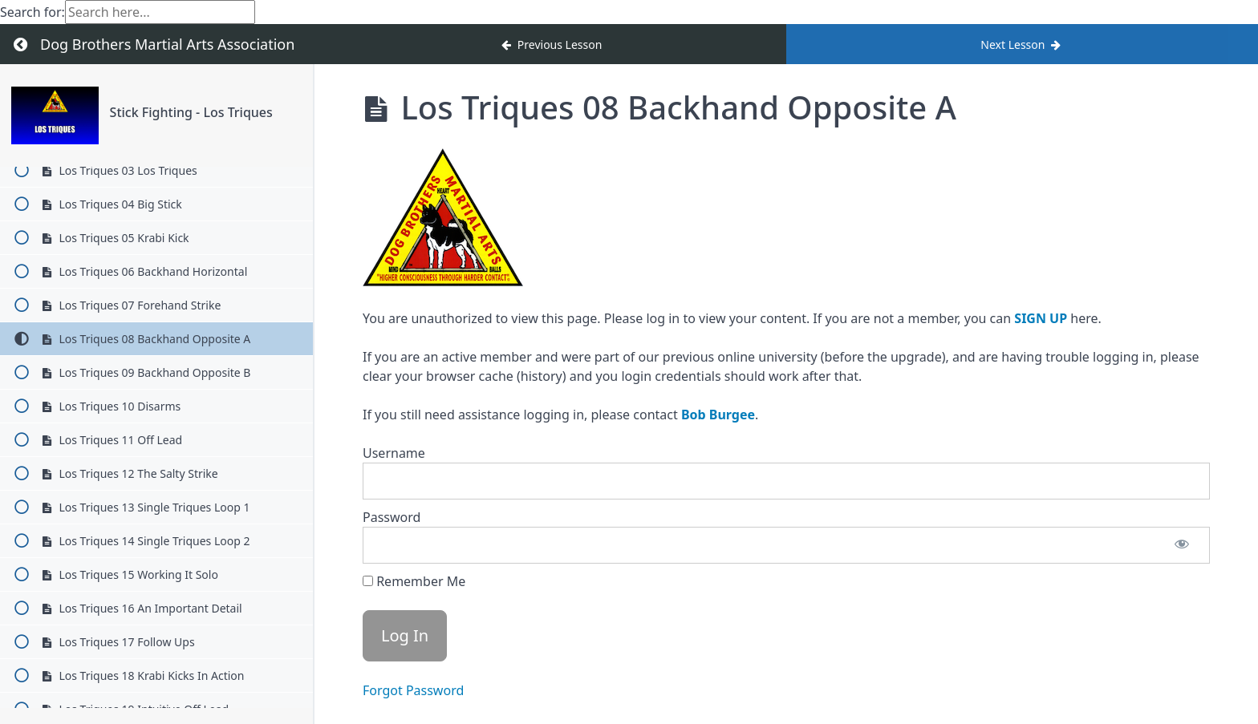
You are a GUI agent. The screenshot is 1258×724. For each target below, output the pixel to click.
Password (391, 517)
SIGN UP (1040, 318)
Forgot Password (413, 690)
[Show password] (1182, 545)
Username (394, 453)
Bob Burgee (718, 414)
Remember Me (414, 581)
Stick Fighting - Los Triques (191, 112)
